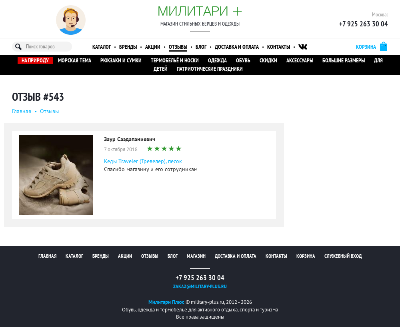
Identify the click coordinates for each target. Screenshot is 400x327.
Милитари (200, 10)
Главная (21, 111)
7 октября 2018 (121, 149)
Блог (201, 46)
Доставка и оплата (237, 46)
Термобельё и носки (175, 60)
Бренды (128, 46)
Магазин (196, 256)
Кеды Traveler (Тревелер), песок (143, 161)
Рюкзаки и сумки (121, 60)
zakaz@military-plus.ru (200, 286)
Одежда (217, 60)
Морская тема (74, 60)
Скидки (268, 60)
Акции (152, 46)
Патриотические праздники (210, 68)
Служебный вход (343, 256)
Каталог (101, 46)
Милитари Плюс (166, 302)
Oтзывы (49, 111)
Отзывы (178, 46)
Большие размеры (343, 60)
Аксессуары (299, 60)
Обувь (243, 60)
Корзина (305, 256)
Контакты (278, 46)
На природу (35, 60)
